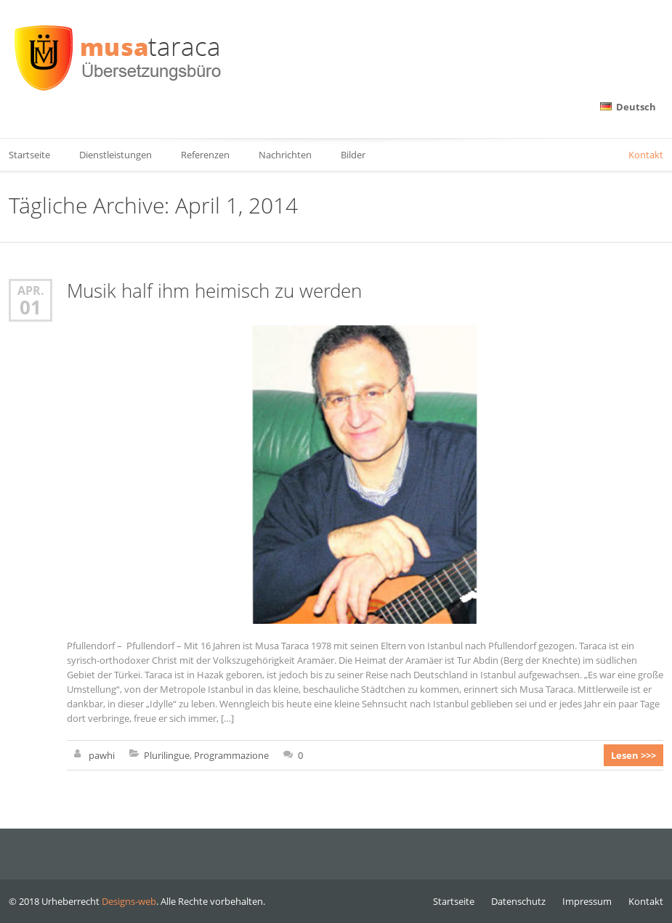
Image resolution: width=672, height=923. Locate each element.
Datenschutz (518, 901)
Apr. (30, 290)
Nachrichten (285, 154)
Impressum (587, 901)
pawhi (102, 755)
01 (30, 307)
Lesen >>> (633, 755)
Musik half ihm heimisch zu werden (214, 291)
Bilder (353, 154)
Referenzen (205, 154)
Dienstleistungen (115, 154)
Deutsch (628, 106)
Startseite (453, 901)
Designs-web (129, 901)
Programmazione (231, 755)
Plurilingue (167, 755)
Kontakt (645, 154)
